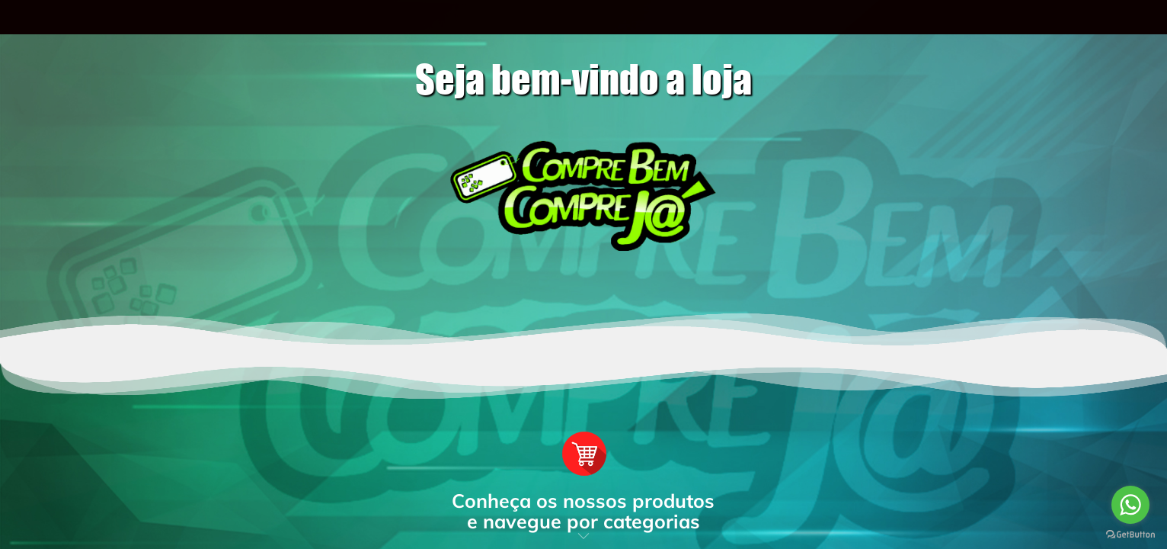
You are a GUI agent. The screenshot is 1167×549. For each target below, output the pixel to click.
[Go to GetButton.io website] (1130, 533)
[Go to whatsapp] (1130, 505)
